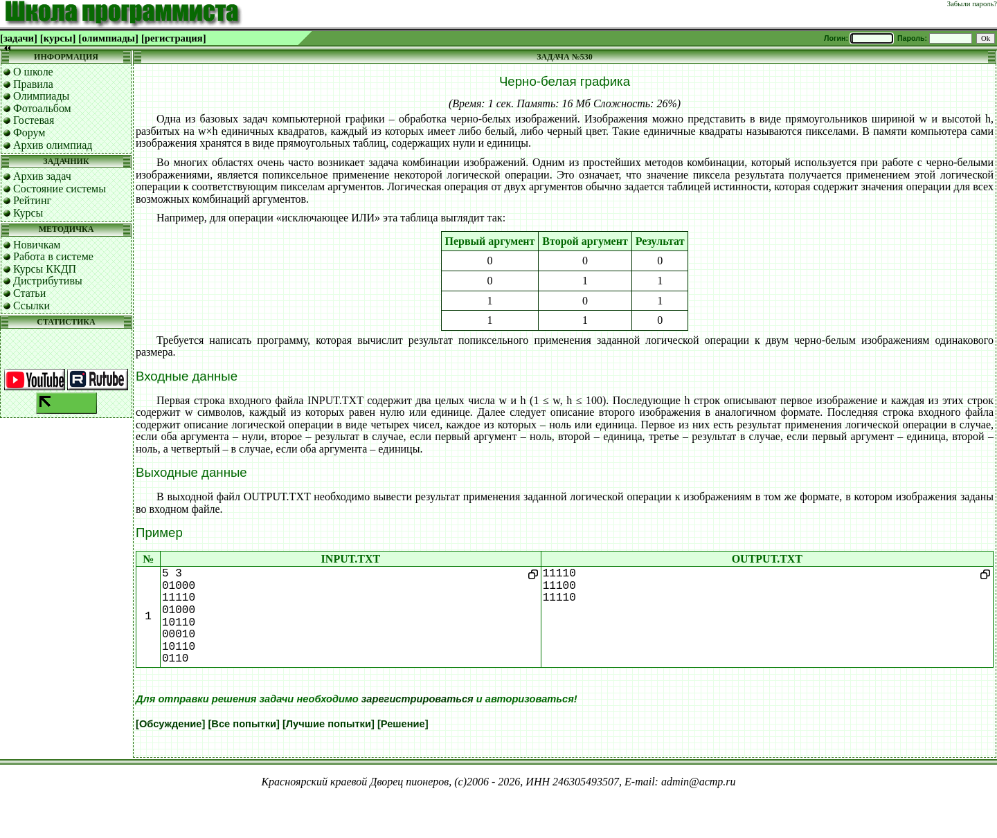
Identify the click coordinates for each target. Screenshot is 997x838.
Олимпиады (41, 96)
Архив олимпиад (53, 145)
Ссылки (31, 305)
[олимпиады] (108, 38)
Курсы (28, 213)
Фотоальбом (42, 108)
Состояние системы (59, 188)
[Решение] (403, 723)
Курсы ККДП (44, 269)
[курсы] (57, 38)
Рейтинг (32, 200)
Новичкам (36, 245)
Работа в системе (53, 256)
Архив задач (42, 176)
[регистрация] (173, 38)
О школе (33, 72)
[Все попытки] (243, 723)
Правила (33, 84)
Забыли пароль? (972, 4)
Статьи (29, 293)
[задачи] (18, 38)
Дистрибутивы (47, 280)
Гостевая (33, 120)
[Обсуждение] (170, 723)
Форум (29, 132)
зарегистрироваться (417, 698)
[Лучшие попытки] (328, 723)
